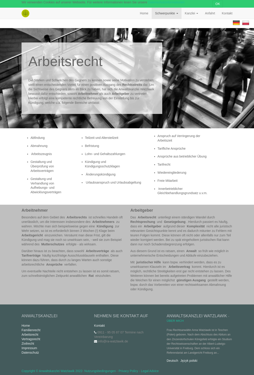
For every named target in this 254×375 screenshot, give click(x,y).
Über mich (175, 320)
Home (26, 325)
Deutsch (172, 360)
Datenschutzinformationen (166, 2)
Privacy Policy (128, 371)
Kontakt (99, 325)
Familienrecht (31, 330)
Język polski (188, 360)
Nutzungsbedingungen (100, 371)
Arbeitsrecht (30, 334)
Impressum (29, 348)
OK (217, 4)
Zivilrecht (28, 343)
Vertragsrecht (31, 339)
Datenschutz (30, 352)
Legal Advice (150, 371)
